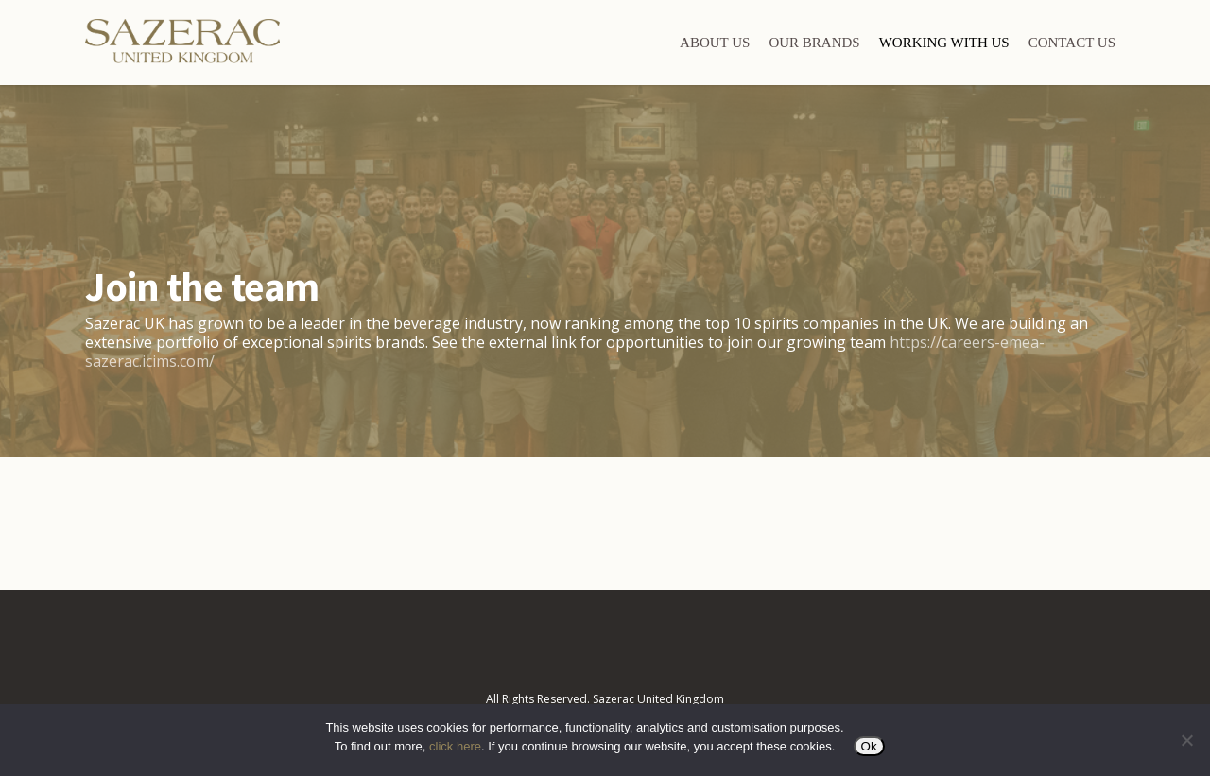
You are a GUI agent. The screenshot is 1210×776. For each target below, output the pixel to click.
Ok (869, 746)
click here (455, 746)
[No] (1186, 740)
